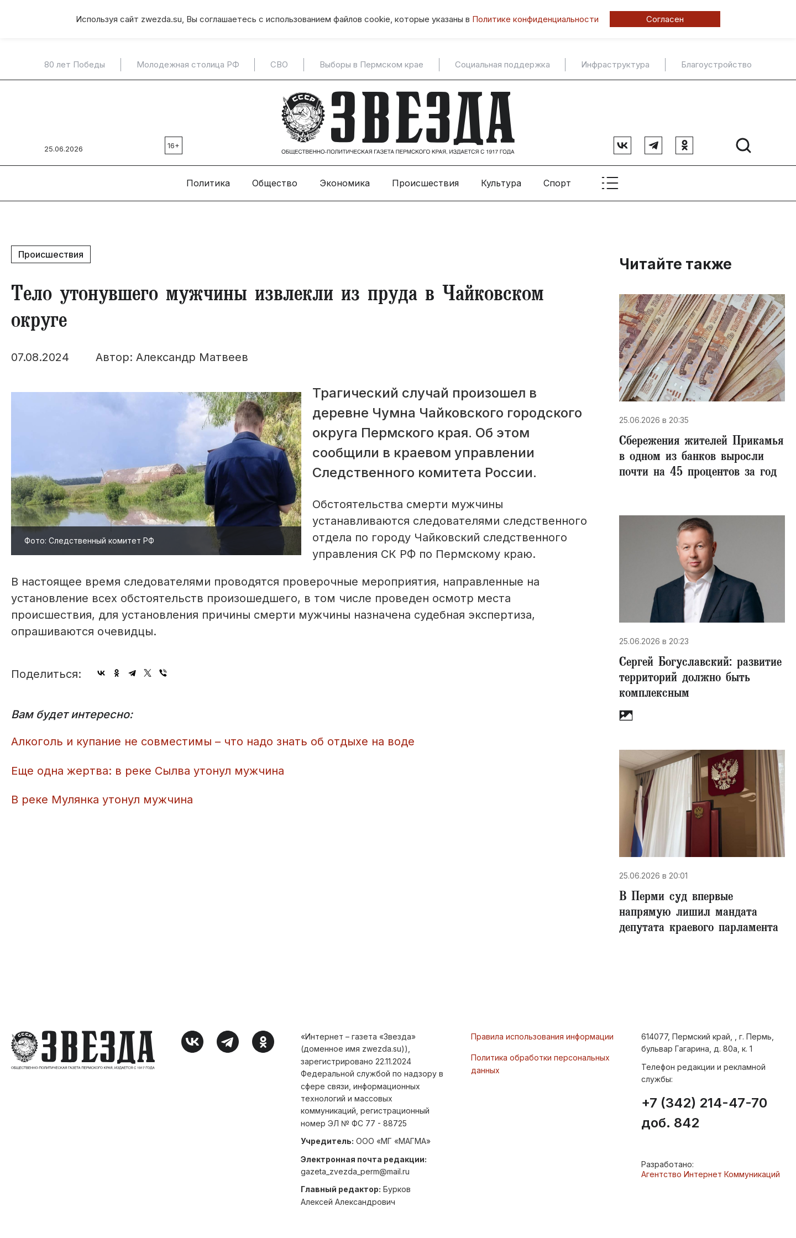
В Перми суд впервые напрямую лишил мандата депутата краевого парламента (698, 913)
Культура (501, 183)
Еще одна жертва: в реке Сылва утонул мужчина (147, 770)
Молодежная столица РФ (188, 65)
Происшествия (425, 183)
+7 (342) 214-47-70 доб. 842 (704, 1113)
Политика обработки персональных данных (540, 1063)
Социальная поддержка (502, 65)
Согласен (665, 19)
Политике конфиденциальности (535, 19)
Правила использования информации (542, 1036)
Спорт (557, 183)
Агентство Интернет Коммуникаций (710, 1174)
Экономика (345, 183)
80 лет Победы (74, 65)
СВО (279, 65)
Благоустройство (716, 65)
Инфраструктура (615, 65)
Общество (274, 183)
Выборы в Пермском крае (371, 65)
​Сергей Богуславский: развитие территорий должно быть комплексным (700, 679)
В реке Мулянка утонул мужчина (102, 799)
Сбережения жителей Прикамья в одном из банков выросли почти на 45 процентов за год (701, 458)
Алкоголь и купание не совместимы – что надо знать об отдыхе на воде (213, 741)
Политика (208, 183)
